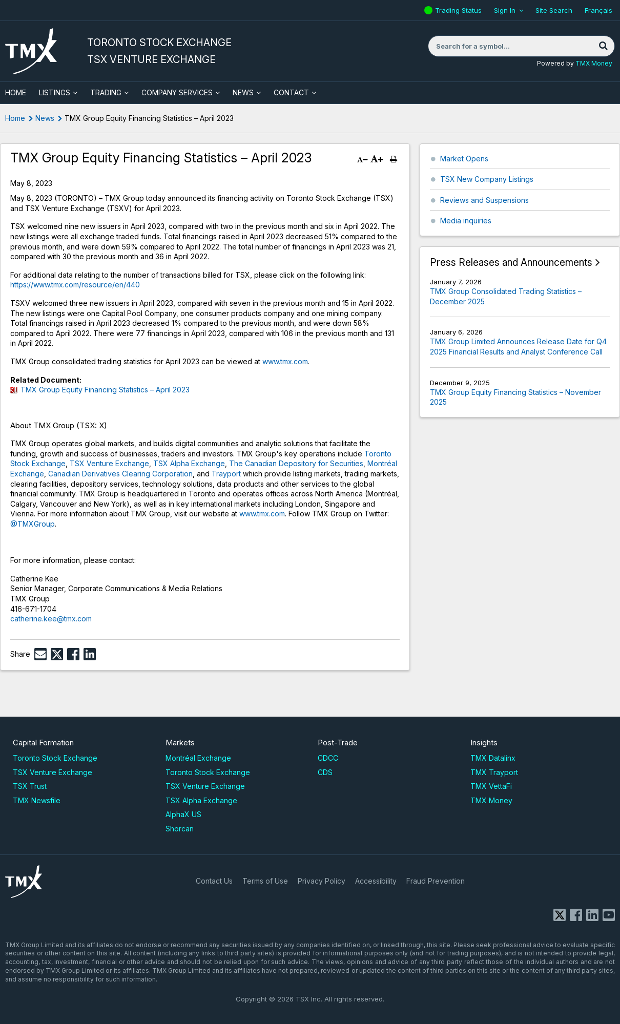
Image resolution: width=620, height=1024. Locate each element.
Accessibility (376, 880)
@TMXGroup (32, 523)
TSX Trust (30, 786)
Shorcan (180, 828)
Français (598, 10)
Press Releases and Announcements (511, 262)
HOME (15, 92)
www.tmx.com (285, 361)
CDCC (328, 758)
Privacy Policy (321, 880)
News (243, 92)
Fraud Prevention (435, 880)
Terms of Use (265, 880)
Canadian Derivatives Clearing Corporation (120, 473)
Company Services (177, 92)
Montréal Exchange (198, 758)
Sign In (504, 10)
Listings (54, 92)
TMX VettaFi (491, 786)
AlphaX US (183, 814)
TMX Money (593, 63)
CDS (325, 772)
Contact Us (214, 880)
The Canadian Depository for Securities (296, 463)
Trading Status (459, 10)
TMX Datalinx (492, 758)
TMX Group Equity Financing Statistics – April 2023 (105, 389)
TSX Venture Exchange (109, 463)
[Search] (603, 46)
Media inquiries (465, 220)
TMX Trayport (494, 772)
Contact (291, 92)
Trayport (225, 473)
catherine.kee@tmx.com (51, 618)
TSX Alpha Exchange (189, 463)
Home (15, 118)
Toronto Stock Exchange (55, 758)
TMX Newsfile (36, 800)
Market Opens (464, 158)
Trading (105, 92)
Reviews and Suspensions (484, 200)
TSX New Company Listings (486, 179)
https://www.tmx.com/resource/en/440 (75, 284)
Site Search (553, 10)
